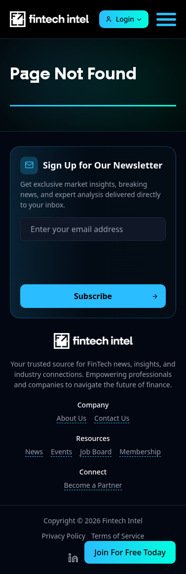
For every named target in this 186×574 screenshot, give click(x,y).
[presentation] (95, 260)
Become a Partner (93, 485)
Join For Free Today (130, 552)
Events (61, 451)
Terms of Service (118, 535)
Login (119, 19)
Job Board (96, 451)
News (34, 451)
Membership (140, 451)
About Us (71, 418)
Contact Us (111, 418)
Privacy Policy (63, 535)
